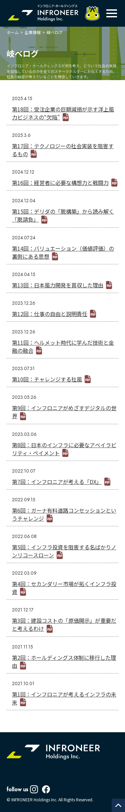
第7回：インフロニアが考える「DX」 (57, 482)
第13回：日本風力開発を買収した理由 (57, 285)
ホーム (13, 32)
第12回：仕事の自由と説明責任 (49, 314)
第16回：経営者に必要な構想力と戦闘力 (60, 183)
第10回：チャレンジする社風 (47, 379)
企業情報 (33, 32)
